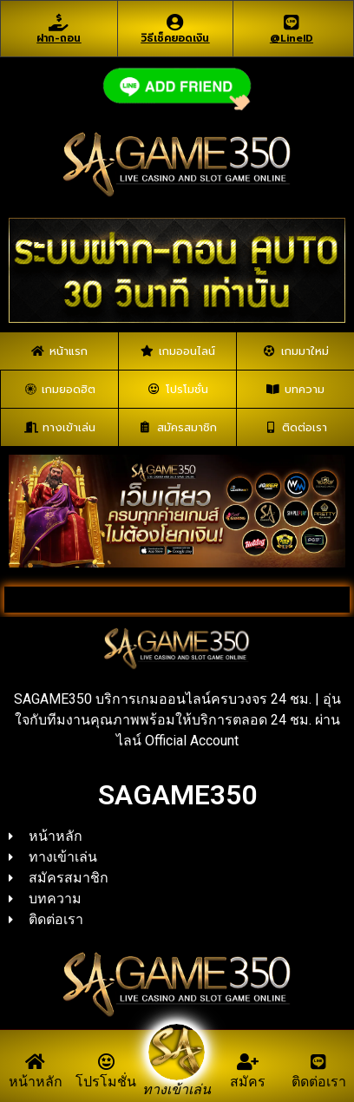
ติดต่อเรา (319, 1081)
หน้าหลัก (35, 1081)
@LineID (291, 38)
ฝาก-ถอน (58, 38)
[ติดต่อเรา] (318, 1062)
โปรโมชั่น (105, 1081)
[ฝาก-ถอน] (59, 22)
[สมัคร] (248, 1062)
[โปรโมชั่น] (106, 1062)
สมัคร (248, 1081)
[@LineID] (291, 22)
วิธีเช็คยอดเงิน (175, 38)
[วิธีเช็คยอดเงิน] (175, 22)
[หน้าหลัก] (35, 1062)
